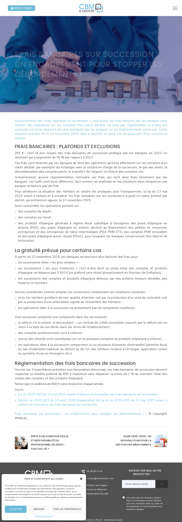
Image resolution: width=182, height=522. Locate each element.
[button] (81, 478)
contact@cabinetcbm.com (100, 478)
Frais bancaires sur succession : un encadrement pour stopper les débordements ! (80, 414)
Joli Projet (96, 520)
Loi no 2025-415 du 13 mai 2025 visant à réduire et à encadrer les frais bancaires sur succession (88, 394)
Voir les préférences (67, 509)
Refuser (39, 509)
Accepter (15, 509)
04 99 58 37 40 (94, 471)
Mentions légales (113, 520)
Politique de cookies (44, 516)
